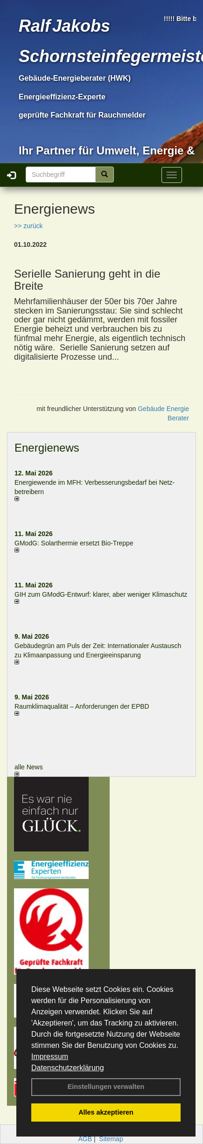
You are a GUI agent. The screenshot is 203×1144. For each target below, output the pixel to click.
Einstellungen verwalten (106, 1086)
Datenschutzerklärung (67, 1068)
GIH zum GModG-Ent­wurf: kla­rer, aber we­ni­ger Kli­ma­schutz (100, 594)
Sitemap (111, 1139)
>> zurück (28, 226)
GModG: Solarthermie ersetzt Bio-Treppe (73, 543)
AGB (85, 1139)
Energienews (46, 447)
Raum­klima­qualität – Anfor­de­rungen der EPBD (81, 706)
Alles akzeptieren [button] (105, 1112)
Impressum (49, 1056)
